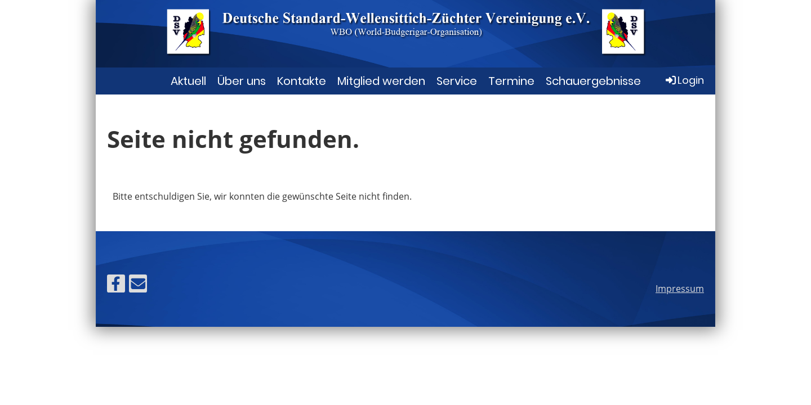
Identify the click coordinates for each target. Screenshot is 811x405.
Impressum (680, 288)
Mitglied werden (381, 81)
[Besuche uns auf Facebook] (116, 285)
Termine (511, 81)
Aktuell (188, 81)
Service (456, 81)
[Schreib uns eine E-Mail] (138, 285)
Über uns (241, 81)
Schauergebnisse (593, 81)
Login (684, 80)
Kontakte (301, 81)
